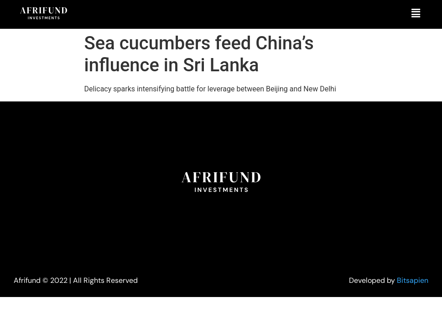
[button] (416, 13)
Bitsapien (412, 280)
